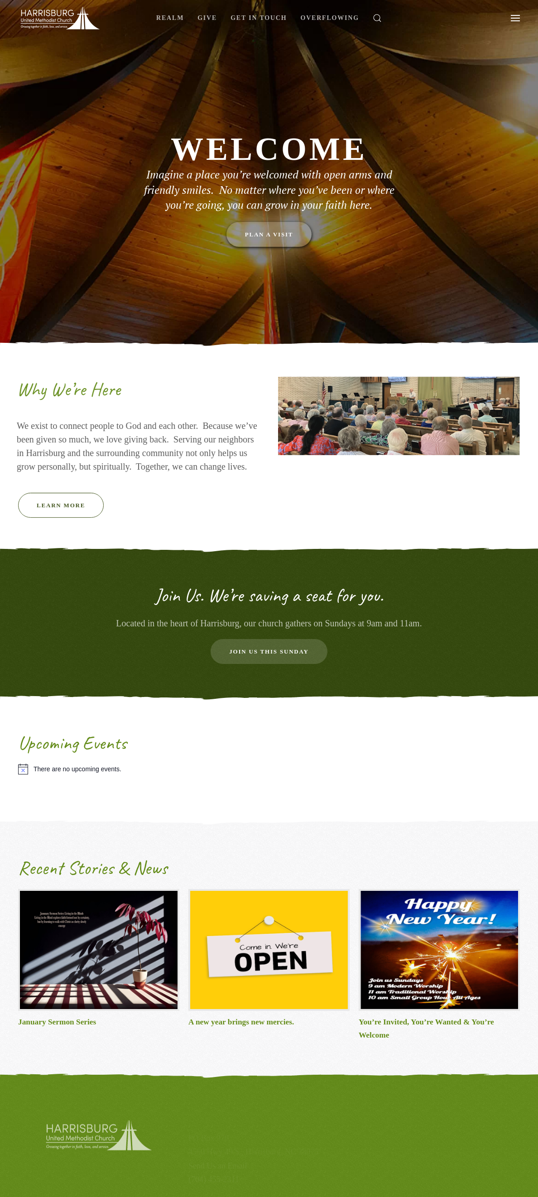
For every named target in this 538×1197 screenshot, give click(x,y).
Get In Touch (259, 17)
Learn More (61, 510)
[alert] (269, 769)
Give (207, 17)
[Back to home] (60, 18)
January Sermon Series (57, 1022)
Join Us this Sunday (268, 651)
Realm (170, 17)
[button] (377, 18)
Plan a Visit (269, 234)
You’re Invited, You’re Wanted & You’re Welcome (426, 1028)
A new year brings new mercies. (241, 1022)
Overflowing (329, 17)
